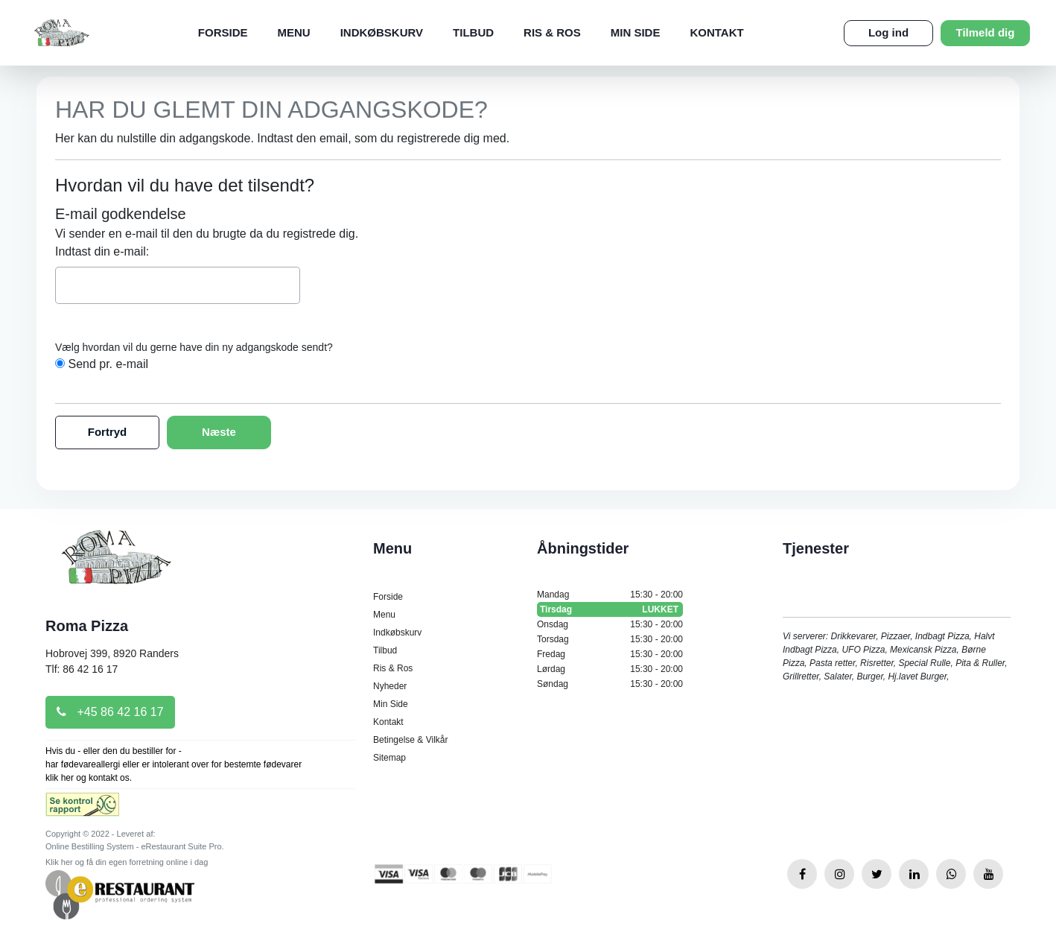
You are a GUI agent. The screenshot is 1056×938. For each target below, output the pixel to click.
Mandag (610, 594)
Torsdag (610, 639)
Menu (294, 32)
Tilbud (473, 32)
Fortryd (107, 431)
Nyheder (390, 686)
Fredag (610, 654)
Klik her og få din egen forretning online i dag (126, 862)
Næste (219, 431)
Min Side (636, 32)
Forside (223, 32)
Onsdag (610, 624)
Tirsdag (610, 609)
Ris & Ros (552, 32)
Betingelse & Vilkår (410, 740)
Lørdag (610, 669)
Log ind (888, 32)
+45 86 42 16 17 (110, 712)
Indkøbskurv (381, 32)
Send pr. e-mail (108, 364)
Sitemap (389, 757)
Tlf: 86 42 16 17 (81, 669)
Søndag (610, 683)
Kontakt (716, 32)
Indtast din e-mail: (102, 251)
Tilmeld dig (985, 32)
